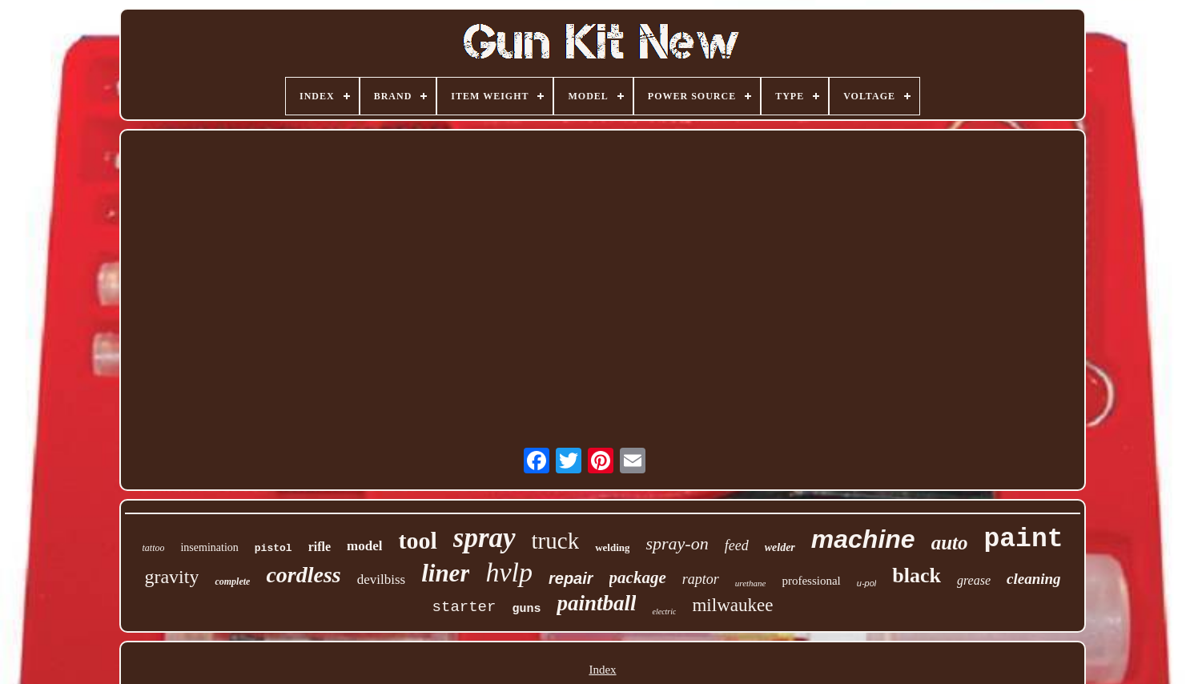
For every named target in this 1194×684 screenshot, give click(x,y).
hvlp (509, 572)
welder (780, 547)
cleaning (1034, 578)
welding (612, 547)
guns (526, 609)
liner (445, 573)
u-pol (866, 583)
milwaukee (732, 605)
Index (602, 669)
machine (863, 539)
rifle (319, 546)
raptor (700, 579)
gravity (171, 576)
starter (464, 607)
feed (737, 545)
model (364, 545)
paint (1023, 539)
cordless (303, 574)
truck (556, 540)
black (916, 575)
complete (232, 581)
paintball (596, 603)
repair (571, 578)
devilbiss (381, 579)
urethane (750, 583)
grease (974, 580)
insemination (209, 547)
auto (949, 542)
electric (664, 611)
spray (484, 537)
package (637, 577)
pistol (273, 548)
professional (811, 580)
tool (417, 540)
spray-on (676, 543)
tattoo (153, 547)
